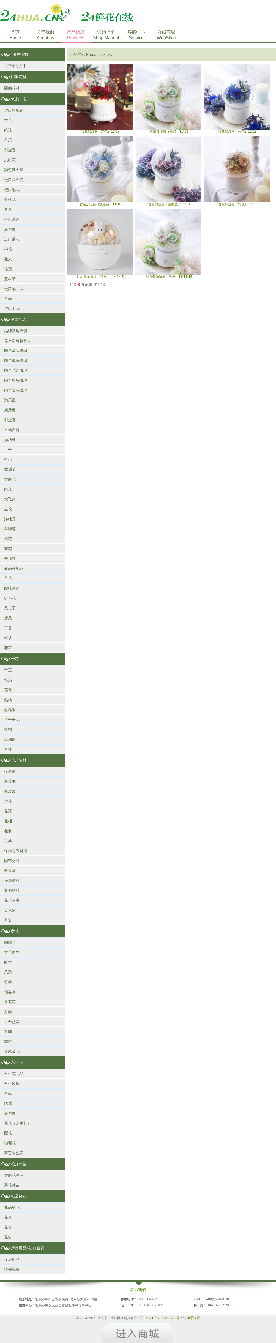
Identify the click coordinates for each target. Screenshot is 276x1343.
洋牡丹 (10, 519)
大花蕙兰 (12, 952)
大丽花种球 (13, 1175)
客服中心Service (136, 35)
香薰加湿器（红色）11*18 (100, 98)
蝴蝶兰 (10, 942)
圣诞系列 (12, 219)
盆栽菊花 (12, 1051)
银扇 (8, 680)
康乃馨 (10, 229)
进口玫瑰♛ (13, 110)
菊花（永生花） (17, 1123)
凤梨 (8, 972)
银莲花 (10, 199)
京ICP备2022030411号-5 (164, 1318)
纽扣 (8, 729)
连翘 (8, 269)
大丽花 (10, 479)
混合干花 (12, 719)
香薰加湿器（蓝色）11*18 (237, 98)
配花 (8, 1133)
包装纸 (10, 781)
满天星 (10, 400)
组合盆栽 (12, 1021)
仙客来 (10, 992)
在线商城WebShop (166, 35)
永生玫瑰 (12, 1083)
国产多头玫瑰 (15, 350)
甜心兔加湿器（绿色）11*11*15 (168, 244)
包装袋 (10, 791)
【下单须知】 (15, 66)
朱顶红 (10, 558)
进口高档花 (13, 179)
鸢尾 (8, 618)
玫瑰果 (10, 709)
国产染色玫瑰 (15, 390)
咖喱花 (10, 1143)
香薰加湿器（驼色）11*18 (237, 171)
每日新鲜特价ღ (17, 340)
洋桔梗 (10, 439)
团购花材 (12, 88)
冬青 (8, 209)
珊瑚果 (10, 739)
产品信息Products (75, 35)
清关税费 (12, 1269)
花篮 (8, 1237)
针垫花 (10, 598)
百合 (8, 449)
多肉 (8, 1031)
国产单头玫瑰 (15, 360)
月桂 (8, 749)
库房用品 (12, 1259)
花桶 (8, 821)
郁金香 (10, 150)
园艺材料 (12, 860)
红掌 (8, 638)
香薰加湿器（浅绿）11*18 (168, 98)
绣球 (8, 130)
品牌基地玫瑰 (15, 331)
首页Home (15, 35)
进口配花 (12, 189)
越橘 (8, 700)
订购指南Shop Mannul (106, 35)
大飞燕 (10, 499)
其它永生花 (13, 1153)
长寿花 (10, 1002)
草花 (8, 578)
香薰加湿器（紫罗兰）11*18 (168, 171)
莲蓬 (8, 690)
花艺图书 (12, 900)
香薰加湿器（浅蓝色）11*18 (100, 171)
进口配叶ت (13, 288)
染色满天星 (13, 170)
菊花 (8, 548)
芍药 (8, 140)
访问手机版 (191, 1318)
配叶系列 (12, 588)
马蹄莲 (10, 529)
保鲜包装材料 (15, 851)
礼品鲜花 (12, 1207)
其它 (8, 920)
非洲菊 (10, 469)
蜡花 (8, 539)
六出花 (10, 160)
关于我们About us (45, 35)
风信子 (10, 608)
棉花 (8, 249)
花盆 (8, 831)
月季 (8, 1012)
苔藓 (8, 298)
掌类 (8, 1041)
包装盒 (10, 870)
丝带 (8, 801)
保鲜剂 (10, 771)
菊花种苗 (12, 1185)
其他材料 (12, 890)
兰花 (8, 120)
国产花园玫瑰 (15, 370)
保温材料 (12, 880)
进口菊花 (12, 239)
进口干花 (12, 308)
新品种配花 (13, 568)
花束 (8, 259)
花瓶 (8, 811)
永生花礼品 (13, 1073)
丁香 (8, 628)
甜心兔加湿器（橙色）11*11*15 (100, 244)
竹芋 (8, 982)
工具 (8, 841)
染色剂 (10, 910)
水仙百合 (12, 430)
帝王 (8, 670)
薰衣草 (10, 279)
